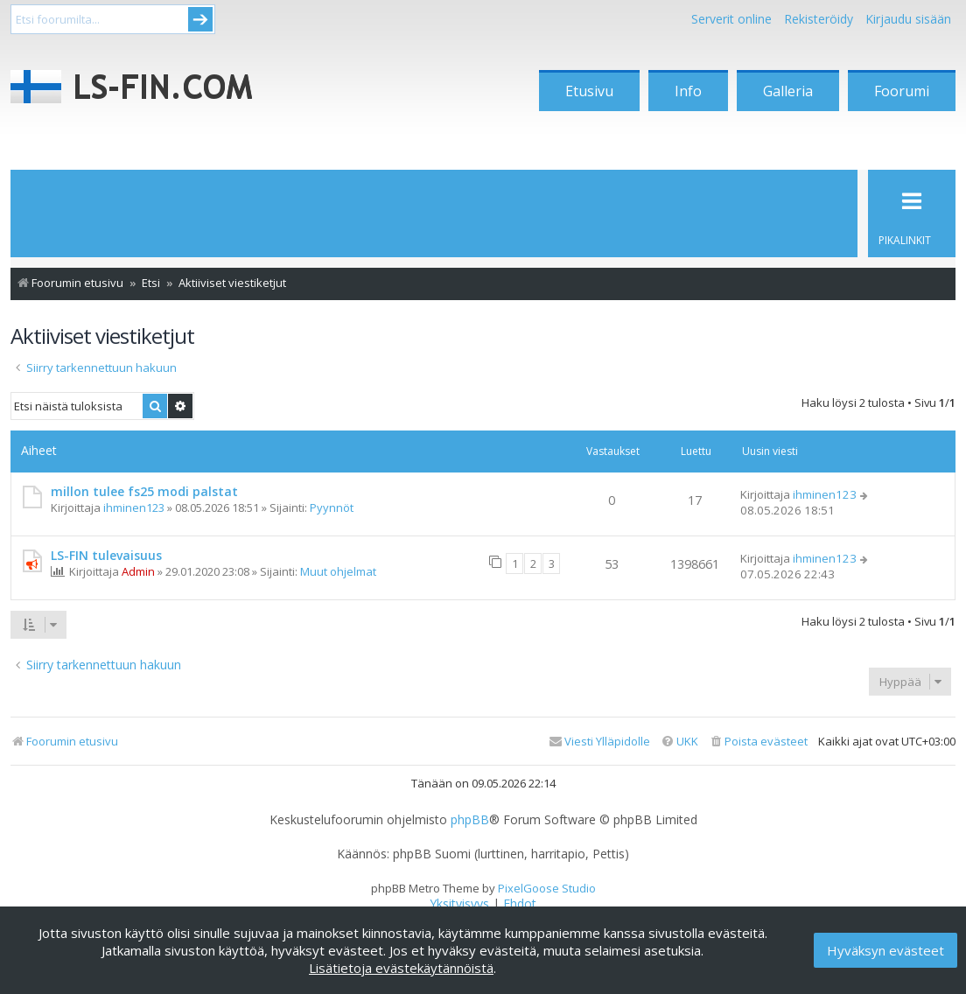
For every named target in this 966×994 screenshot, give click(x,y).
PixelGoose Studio (547, 888)
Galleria (788, 91)
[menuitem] (758, 741)
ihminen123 (133, 507)
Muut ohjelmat (338, 571)
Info (688, 91)
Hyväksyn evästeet (885, 950)
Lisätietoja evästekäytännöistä (401, 967)
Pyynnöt (332, 507)
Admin (138, 571)
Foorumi (901, 91)
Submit (200, 19)
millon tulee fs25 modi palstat (144, 491)
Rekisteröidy (818, 18)
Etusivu (589, 91)
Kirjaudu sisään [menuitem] (908, 18)
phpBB (470, 820)
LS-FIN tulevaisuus (106, 555)
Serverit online (731, 18)
